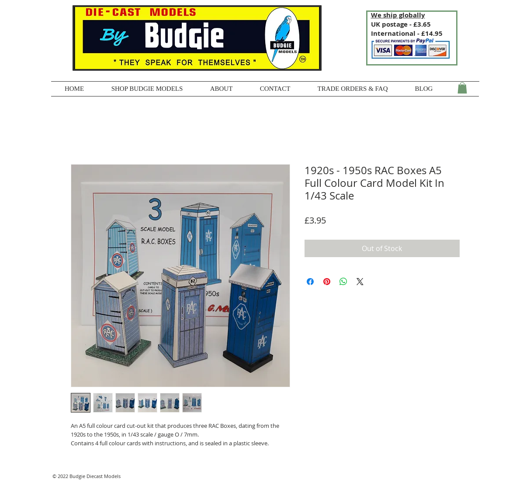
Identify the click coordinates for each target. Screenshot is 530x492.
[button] (462, 87)
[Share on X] (360, 281)
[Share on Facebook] (310, 281)
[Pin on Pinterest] (327, 281)
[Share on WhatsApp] (343, 281)
